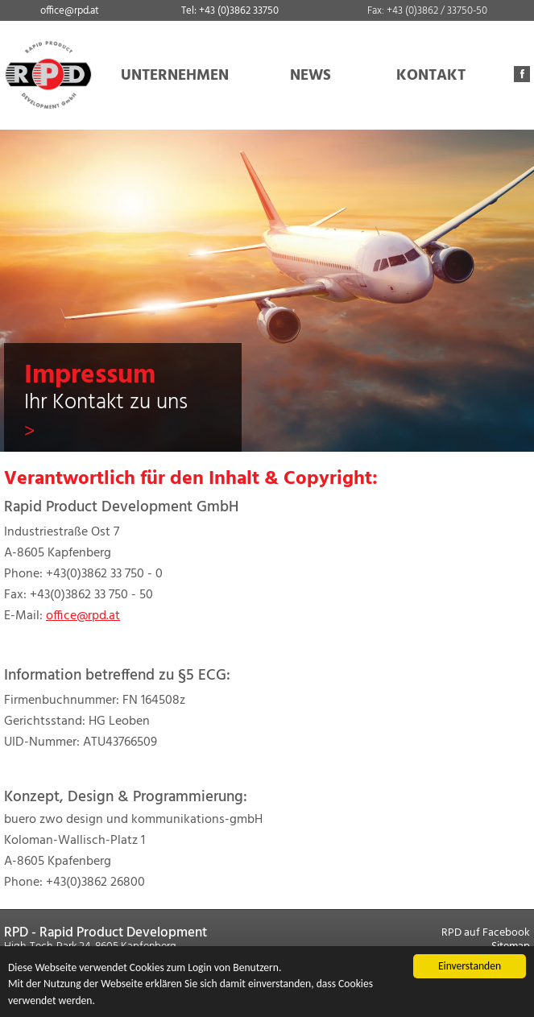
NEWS (310, 76)
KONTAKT (431, 76)
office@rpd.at (69, 10)
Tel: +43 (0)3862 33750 (230, 10)
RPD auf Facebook (485, 933)
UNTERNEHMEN (175, 76)
